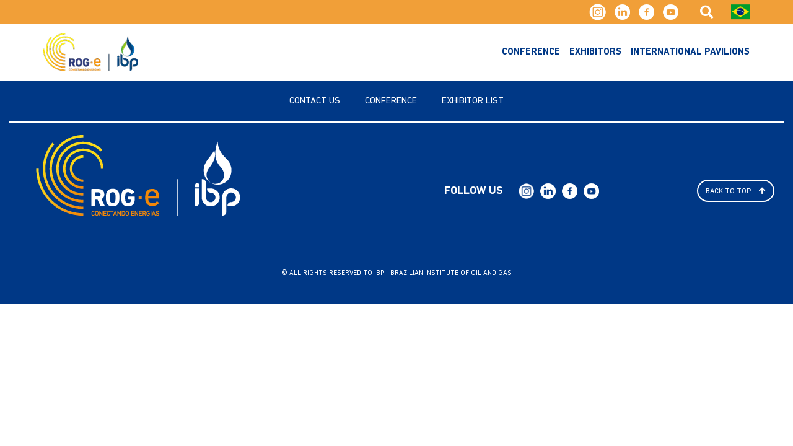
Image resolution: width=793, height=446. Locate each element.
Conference (531, 52)
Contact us (314, 101)
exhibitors (595, 52)
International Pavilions (690, 52)
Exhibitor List (473, 101)
